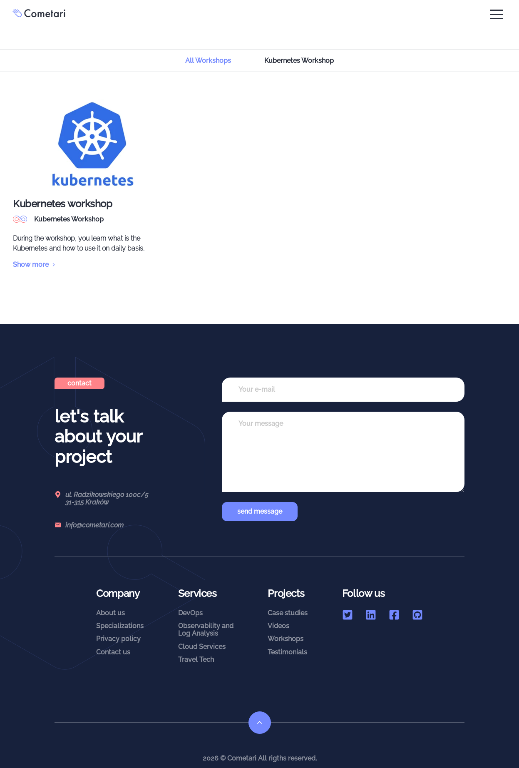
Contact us (113, 643)
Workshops (285, 630)
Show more (35, 256)
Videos (278, 617)
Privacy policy (118, 630)
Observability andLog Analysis (205, 621)
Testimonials (287, 643)
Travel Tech (196, 651)
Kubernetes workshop (62, 195)
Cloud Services (202, 638)
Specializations (120, 617)
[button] (497, 14)
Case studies (288, 604)
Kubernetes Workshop (69, 210)
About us (110, 604)
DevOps (190, 604)
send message (259, 503)
